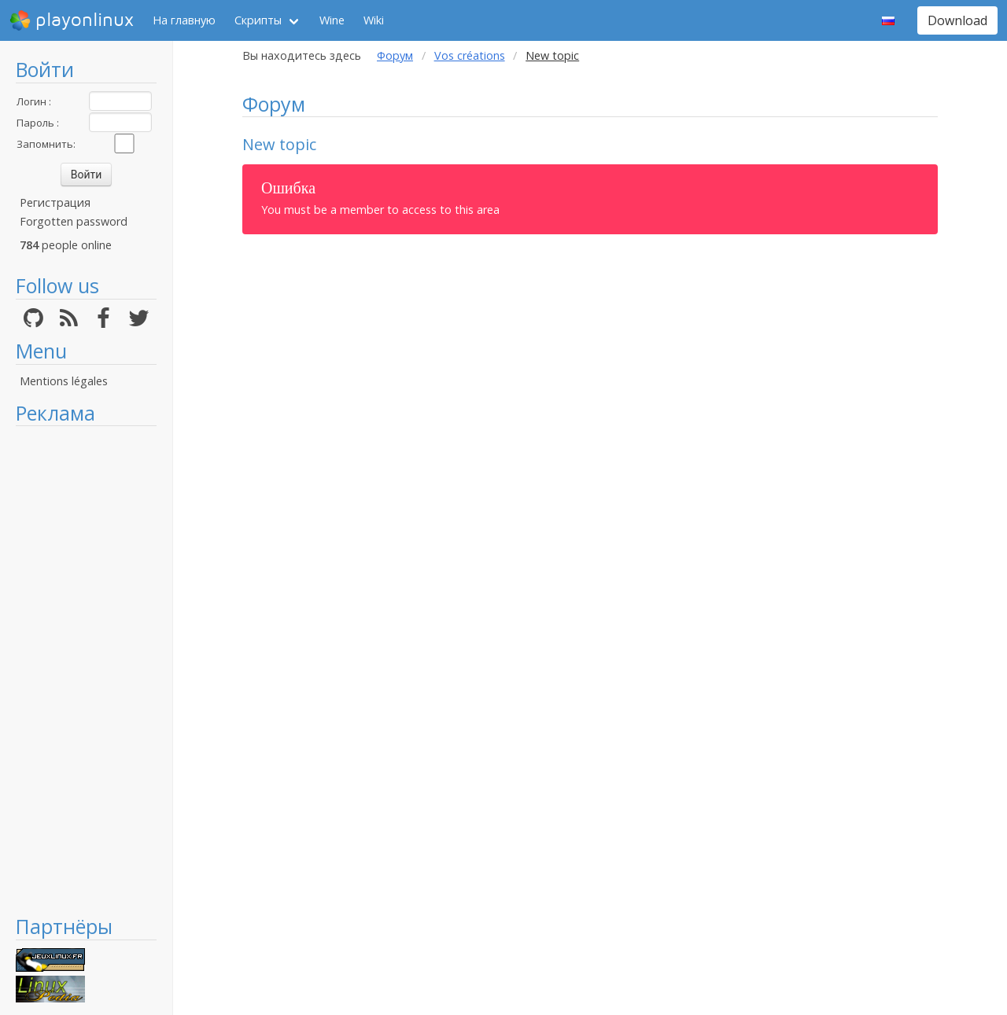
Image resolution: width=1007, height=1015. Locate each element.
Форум (395, 55)
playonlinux (71, 20)
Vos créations (469, 55)
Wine (332, 20)
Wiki (373, 20)
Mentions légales (64, 380)
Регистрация (55, 202)
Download (957, 20)
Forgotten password (73, 221)
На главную (184, 20)
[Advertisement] (86, 670)
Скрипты (258, 20)
